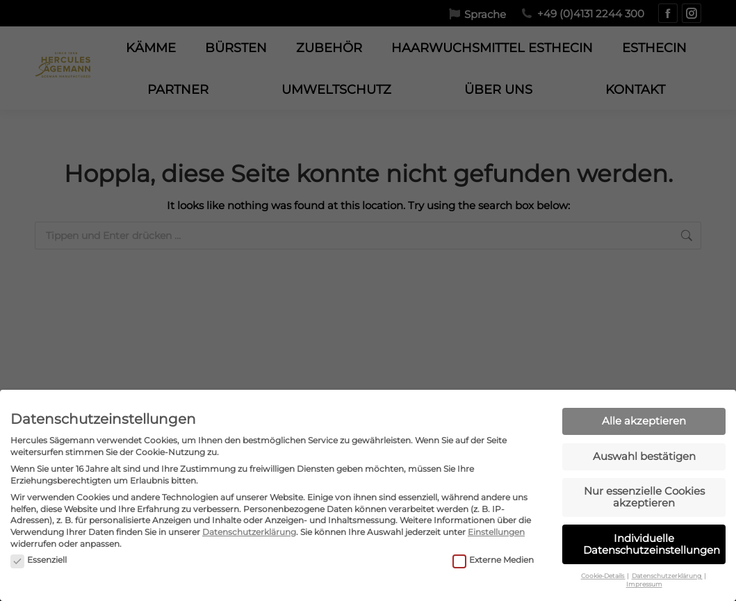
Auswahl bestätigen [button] (644, 447)
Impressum (644, 575)
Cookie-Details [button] (603, 567)
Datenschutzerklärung (249, 523)
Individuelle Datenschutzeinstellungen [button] (651, 535)
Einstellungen (496, 523)
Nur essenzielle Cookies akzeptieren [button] (644, 488)
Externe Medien (493, 552)
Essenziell (38, 552)
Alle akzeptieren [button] (644, 412)
